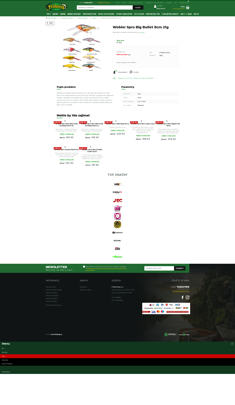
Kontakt (168, 3)
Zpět (51, 26)
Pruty (49, 14)
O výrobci (137, 72)
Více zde (142, 32)
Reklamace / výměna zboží (154, 3)
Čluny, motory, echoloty (170, 14)
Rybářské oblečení (153, 14)
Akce (3, 387)
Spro (161, 55)
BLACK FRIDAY (7, 394)
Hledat (138, 7)
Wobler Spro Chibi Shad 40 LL (117, 126)
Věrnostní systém (51, 329)
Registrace (83, 317)
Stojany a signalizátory (124, 14)
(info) (129, 54)
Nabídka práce (184, 3)
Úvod (117, 3)
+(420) (85, 3)
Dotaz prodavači (120, 72)
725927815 (179, 317)
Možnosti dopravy (52, 323)
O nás (124, 3)
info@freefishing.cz (104, 3)
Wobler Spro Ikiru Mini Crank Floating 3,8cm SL (66, 127)
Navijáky (55, 14)
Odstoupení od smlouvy (54, 336)
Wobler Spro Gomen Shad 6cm (117, 157)
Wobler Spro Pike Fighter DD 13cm (168, 126)
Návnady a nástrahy (74, 14)
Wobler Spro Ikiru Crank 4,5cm (143, 126)
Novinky (4, 383)
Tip (3, 379)
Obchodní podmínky (136, 3)
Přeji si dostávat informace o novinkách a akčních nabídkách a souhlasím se (106, 299)
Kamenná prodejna (52, 326)
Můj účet (160, 6)
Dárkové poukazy (86, 320)
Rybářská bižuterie (89, 14)
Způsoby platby (51, 317)
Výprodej (5, 391)
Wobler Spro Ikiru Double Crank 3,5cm (143, 157)
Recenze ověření (51, 332)
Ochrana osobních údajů (54, 320)
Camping (63, 14)
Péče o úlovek (139, 14)
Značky (196, 14)
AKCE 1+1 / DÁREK (186, 14)
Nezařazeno (6, 402)
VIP (175, 3)
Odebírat (180, 299)
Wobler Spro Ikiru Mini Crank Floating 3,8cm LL (92, 127)
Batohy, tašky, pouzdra (106, 14)
